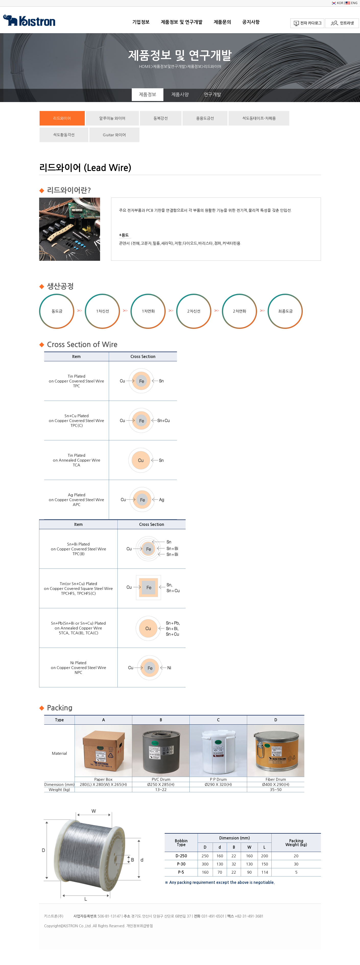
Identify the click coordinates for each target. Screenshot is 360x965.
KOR (337, 3)
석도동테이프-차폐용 (259, 118)
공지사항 (251, 22)
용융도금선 (205, 118)
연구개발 (212, 94)
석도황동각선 (64, 135)
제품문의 (222, 22)
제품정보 (147, 94)
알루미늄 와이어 (112, 118)
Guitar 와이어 (114, 135)
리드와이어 (62, 118)
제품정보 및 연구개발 (181, 22)
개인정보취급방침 (139, 926)
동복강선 (160, 118)
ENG (351, 3)
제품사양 (180, 94)
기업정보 (141, 22)
